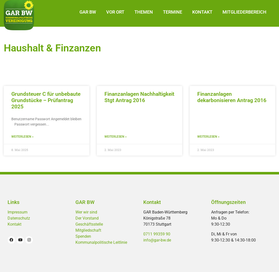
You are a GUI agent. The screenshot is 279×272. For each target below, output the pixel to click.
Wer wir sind (86, 212)
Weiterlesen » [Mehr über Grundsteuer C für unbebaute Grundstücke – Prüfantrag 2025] (22, 136)
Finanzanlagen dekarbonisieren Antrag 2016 (231, 97)
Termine (172, 12)
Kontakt (202, 12)
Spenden (83, 236)
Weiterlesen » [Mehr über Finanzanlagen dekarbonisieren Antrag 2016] (208, 136)
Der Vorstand (87, 218)
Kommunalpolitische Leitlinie (101, 242)
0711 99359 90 (156, 234)
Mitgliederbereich (244, 12)
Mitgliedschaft (88, 230)
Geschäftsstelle (89, 224)
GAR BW (87, 12)
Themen (143, 12)
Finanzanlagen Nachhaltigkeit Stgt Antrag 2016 (139, 97)
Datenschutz (19, 218)
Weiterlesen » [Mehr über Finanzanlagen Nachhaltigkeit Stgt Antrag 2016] (115, 136)
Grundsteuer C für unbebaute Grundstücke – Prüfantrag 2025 (45, 100)
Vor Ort (115, 12)
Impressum (17, 212)
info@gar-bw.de (157, 240)
